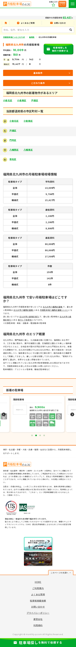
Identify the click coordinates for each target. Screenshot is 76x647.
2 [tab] (36, 435)
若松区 (12, 159)
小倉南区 (21, 100)
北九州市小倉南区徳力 (29, 316)
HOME (38, 582)
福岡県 (32, 37)
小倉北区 (7, 100)
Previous (4, 414)
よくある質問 (38, 594)
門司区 (12, 140)
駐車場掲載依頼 (38, 600)
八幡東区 (28, 149)
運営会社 (38, 619)
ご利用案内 (38, 588)
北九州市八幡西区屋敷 (53, 306)
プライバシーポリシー (38, 612)
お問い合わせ (38, 606)
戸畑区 (34, 100)
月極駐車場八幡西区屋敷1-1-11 (54, 310)
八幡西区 (14, 149)
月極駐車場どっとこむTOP (14, 37)
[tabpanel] (38, 414)
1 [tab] (32, 435)
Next (72, 414)
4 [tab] (44, 435)
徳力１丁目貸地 (25, 319)
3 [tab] (40, 435)
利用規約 (38, 625)
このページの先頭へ (59, 572)
